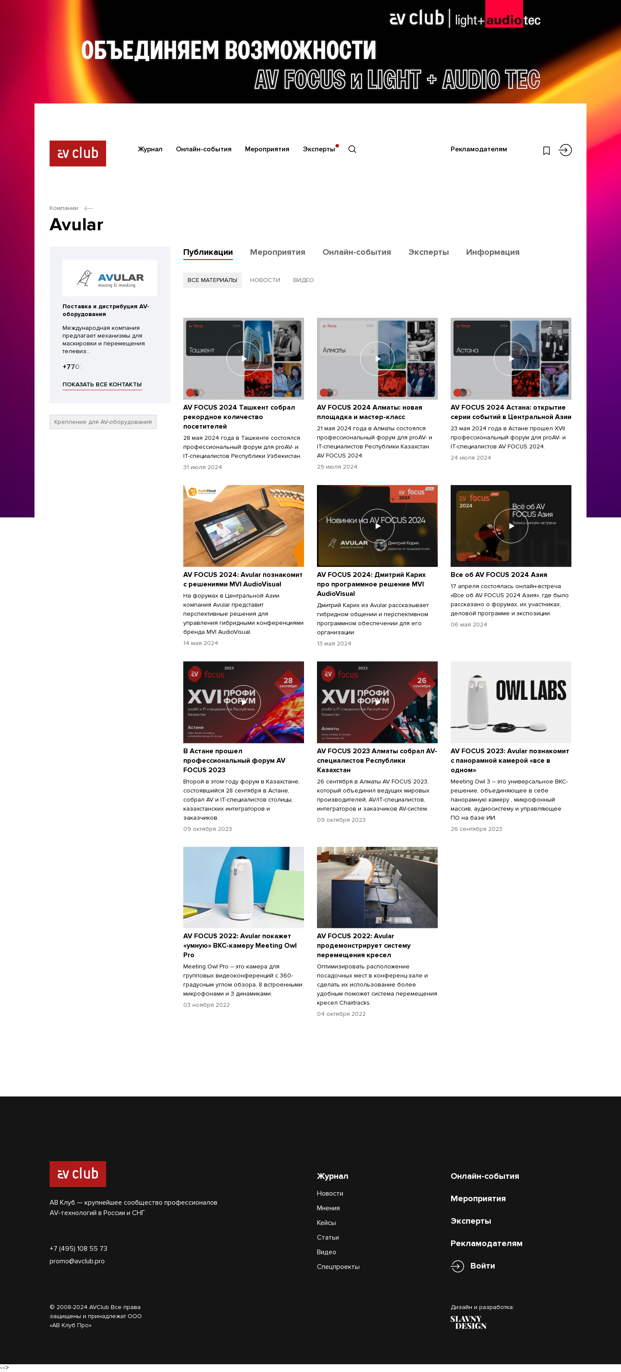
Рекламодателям (479, 149)
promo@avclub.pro (77, 1261)
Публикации (208, 252)
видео (303, 280)
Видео (326, 1252)
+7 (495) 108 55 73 (78, 1248)
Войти (482, 1266)
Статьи (328, 1237)
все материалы (212, 280)
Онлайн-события (204, 149)
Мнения (328, 1208)
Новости (330, 1193)
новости (265, 280)
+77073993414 (87, 367)
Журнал (150, 149)
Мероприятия (267, 149)
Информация (493, 252)
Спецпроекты (338, 1266)
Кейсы (326, 1223)
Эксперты (319, 149)
